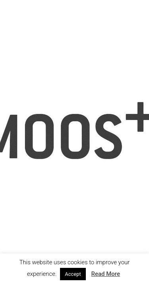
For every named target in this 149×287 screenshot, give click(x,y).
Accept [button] (73, 274)
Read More (105, 273)
